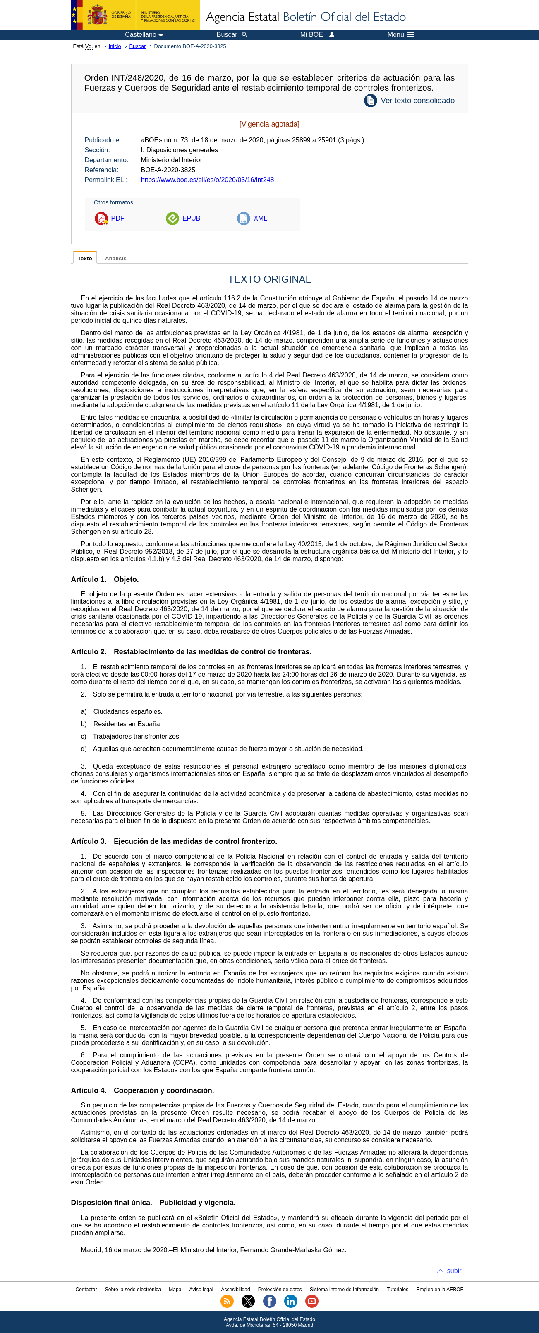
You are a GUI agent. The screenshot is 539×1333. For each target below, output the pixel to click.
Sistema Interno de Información (344, 1289)
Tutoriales (397, 1289)
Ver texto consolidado (418, 100)
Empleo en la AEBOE (439, 1289)
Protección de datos (280, 1289)
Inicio (115, 46)
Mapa (175, 1289)
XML (260, 218)
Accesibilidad (235, 1289)
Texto (85, 258)
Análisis (116, 258)
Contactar (86, 1289)
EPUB (191, 218)
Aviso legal (201, 1289)
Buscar (137, 46)
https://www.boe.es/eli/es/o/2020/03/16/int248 (207, 179)
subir (454, 1270)
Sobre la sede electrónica (133, 1289)
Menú (401, 34)
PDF (118, 218)
